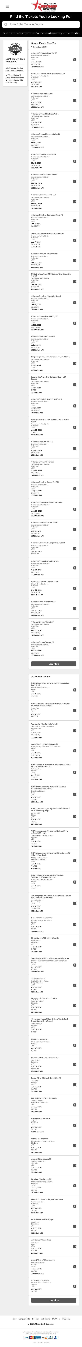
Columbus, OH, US (39, 47)
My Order (56, 1319)
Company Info (24, 1319)
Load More (54, 664)
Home (14, 1319)
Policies (35, 1319)
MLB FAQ (66, 1319)
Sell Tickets (45, 1319)
